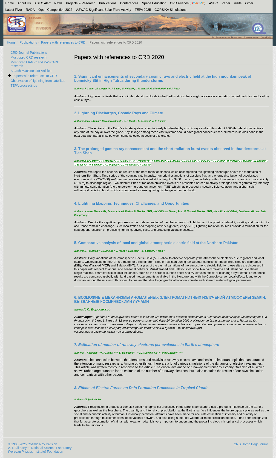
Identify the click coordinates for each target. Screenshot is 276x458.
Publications (108, 3)
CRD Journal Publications (29, 52)
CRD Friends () (187, 3)
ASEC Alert (42, 3)
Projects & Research (80, 3)
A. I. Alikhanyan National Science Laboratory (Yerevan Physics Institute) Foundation (40, 449)
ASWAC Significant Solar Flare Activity (103, 10)
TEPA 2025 (143, 10)
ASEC (213, 3)
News (58, 3)
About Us (24, 3)
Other (249, 3)
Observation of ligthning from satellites (38, 81)
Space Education (154, 3)
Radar (225, 3)
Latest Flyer (13, 10)
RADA (30, 10)
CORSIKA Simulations (171, 10)
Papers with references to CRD (63, 42)
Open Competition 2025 (55, 10)
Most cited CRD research (28, 57)
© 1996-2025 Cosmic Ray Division (32, 444)
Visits (238, 3)
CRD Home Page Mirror (251, 444)
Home (9, 3)
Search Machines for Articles (31, 71)
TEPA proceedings (24, 85)
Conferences (129, 3)
